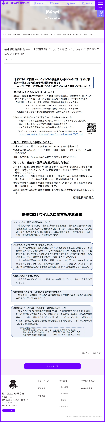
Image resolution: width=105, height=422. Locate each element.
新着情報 (16, 34)
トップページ (6, 34)
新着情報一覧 (52, 366)
